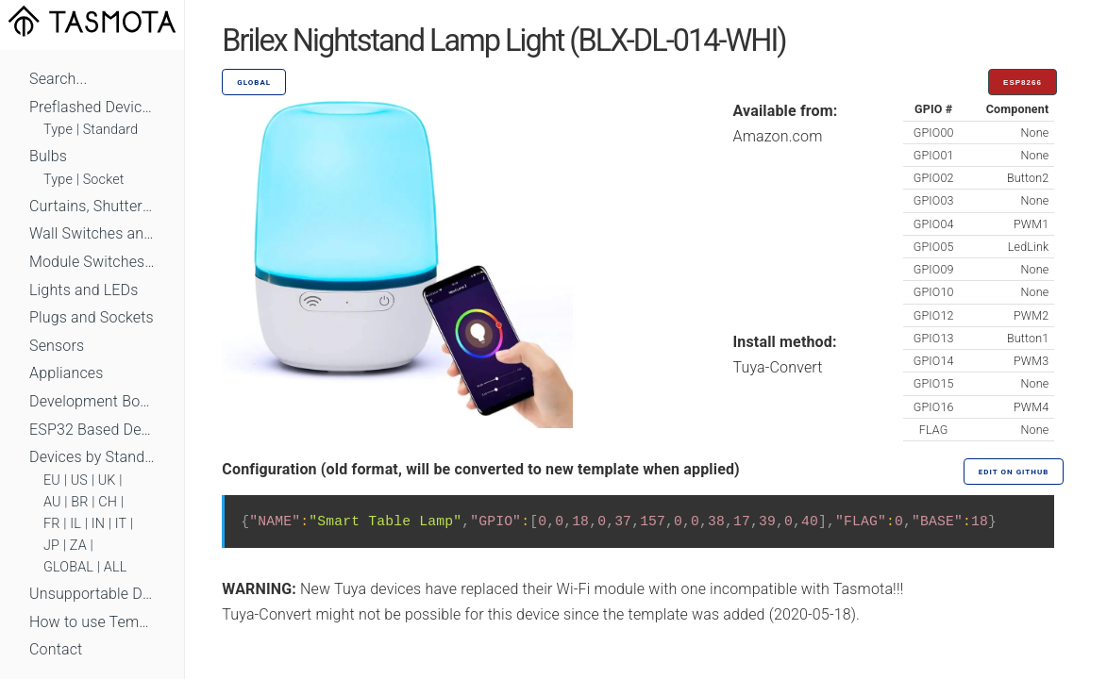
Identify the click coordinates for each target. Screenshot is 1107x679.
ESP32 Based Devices (92, 430)
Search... (58, 79)
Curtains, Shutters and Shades (92, 206)
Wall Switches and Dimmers (92, 233)
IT (121, 524)
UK (107, 480)
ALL (115, 567)
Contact (55, 649)
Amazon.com (778, 136)
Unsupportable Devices (92, 594)
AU (52, 502)
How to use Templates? (92, 622)
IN (98, 524)
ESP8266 (1022, 82)
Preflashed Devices (92, 107)
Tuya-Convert (778, 367)
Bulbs (48, 156)
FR (51, 524)
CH (107, 502)
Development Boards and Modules (92, 401)
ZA (78, 546)
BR (79, 502)
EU (51, 480)
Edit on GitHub (1013, 472)
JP (51, 546)
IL (75, 524)
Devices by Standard (92, 457)
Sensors (56, 346)
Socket (104, 180)
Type (58, 130)
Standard (110, 130)
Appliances (66, 373)
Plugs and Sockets (91, 317)
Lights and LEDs (84, 290)
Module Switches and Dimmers (92, 262)
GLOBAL (68, 567)
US (79, 480)
